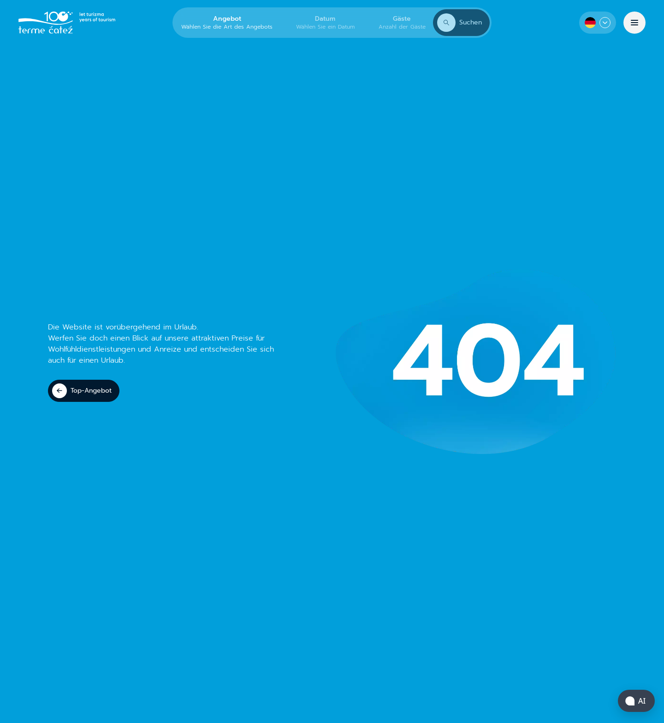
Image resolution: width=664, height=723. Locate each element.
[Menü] (634, 23)
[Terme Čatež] (66, 23)
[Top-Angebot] (83, 391)
